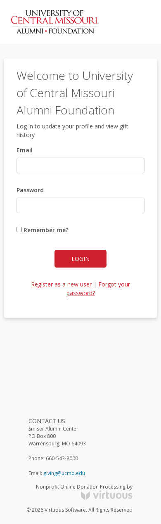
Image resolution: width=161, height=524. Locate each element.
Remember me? (43, 230)
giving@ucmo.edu (64, 473)
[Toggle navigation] (138, 22)
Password (30, 190)
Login (80, 259)
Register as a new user (61, 284)
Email (25, 150)
